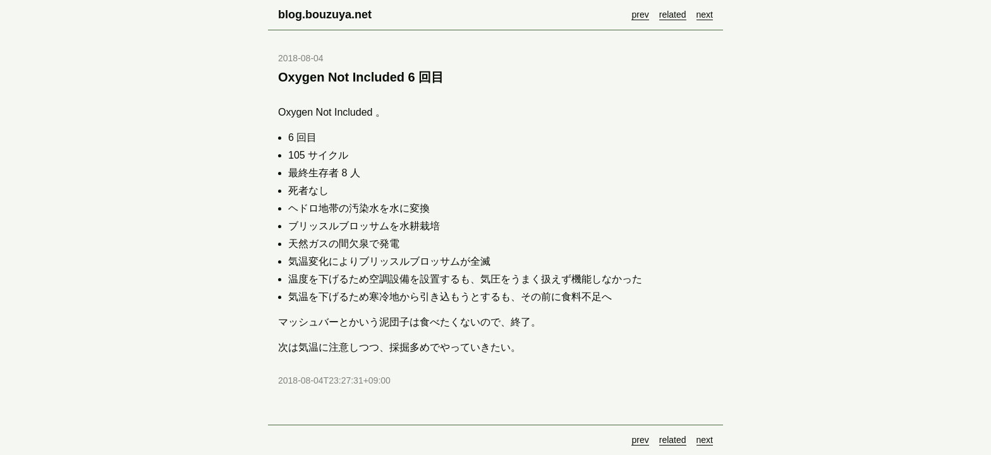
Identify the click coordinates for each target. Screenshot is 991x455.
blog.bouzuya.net (325, 14)
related (672, 14)
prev (639, 14)
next (704, 14)
